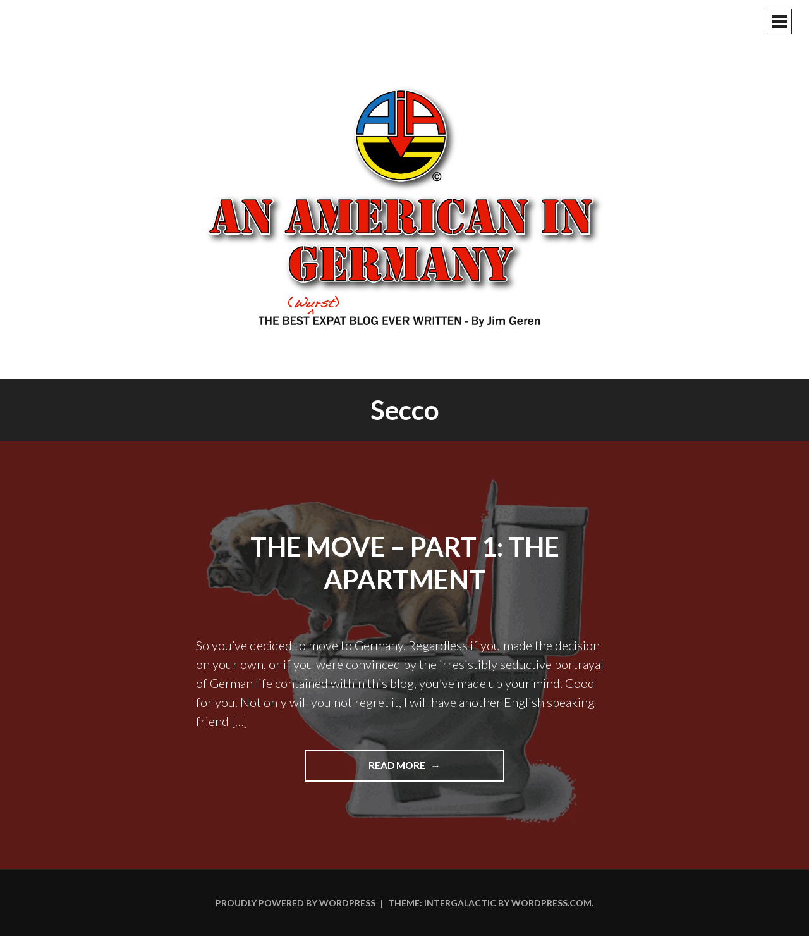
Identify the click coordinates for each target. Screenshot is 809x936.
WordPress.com (551, 902)
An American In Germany (404, 205)
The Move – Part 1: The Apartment (404, 563)
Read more (430, 770)
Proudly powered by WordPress (295, 902)
